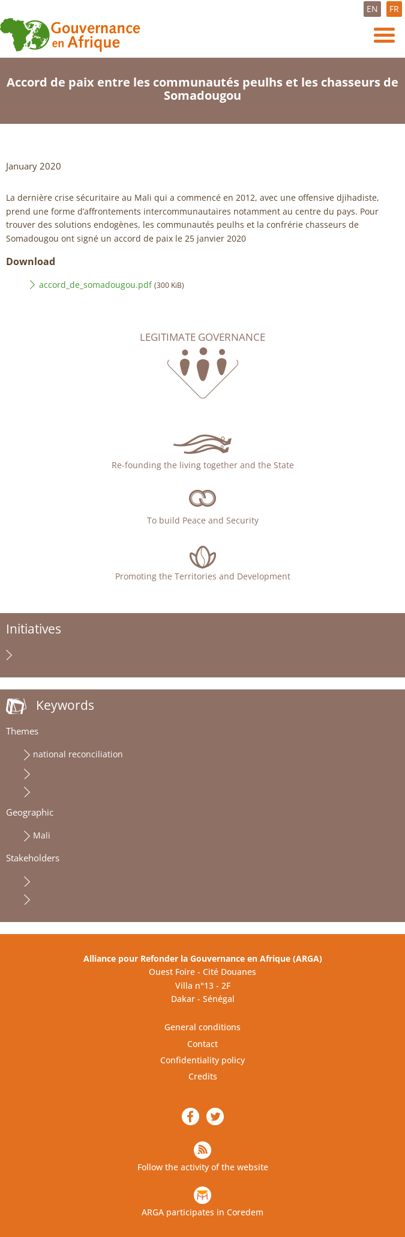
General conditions (202, 1027)
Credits (202, 1076)
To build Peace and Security (203, 520)
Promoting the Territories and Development (202, 576)
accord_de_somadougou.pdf (95, 284)
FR (394, 8)
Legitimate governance (202, 337)
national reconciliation (78, 754)
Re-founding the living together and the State (203, 465)
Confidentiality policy (202, 1060)
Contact (202, 1043)
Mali (41, 835)
